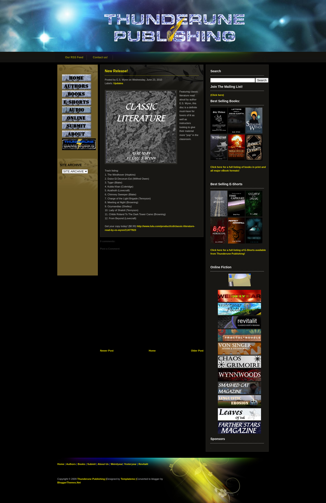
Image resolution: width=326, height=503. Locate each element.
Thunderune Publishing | (91, 479)
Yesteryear (130, 464)
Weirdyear (117, 464)
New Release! (116, 71)
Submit (91, 464)
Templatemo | (128, 479)
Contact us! (100, 57)
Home (152, 350)
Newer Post (107, 350)
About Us (103, 464)
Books (81, 464)
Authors (71, 464)
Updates (118, 83)
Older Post (197, 350)
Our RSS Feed (74, 57)
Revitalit (143, 464)
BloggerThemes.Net (69, 482)
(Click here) (217, 95)
